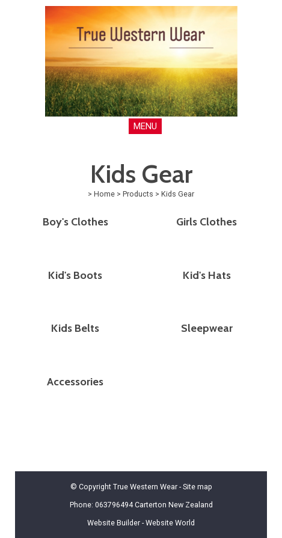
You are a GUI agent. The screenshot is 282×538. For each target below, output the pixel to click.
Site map (197, 486)
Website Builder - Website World (141, 522)
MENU (145, 126)
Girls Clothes (206, 221)
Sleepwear (207, 328)
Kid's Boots (75, 275)
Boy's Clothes (75, 221)
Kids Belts (75, 328)
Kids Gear (177, 193)
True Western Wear (145, 486)
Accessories (75, 381)
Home (104, 193)
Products (138, 193)
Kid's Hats (207, 275)
